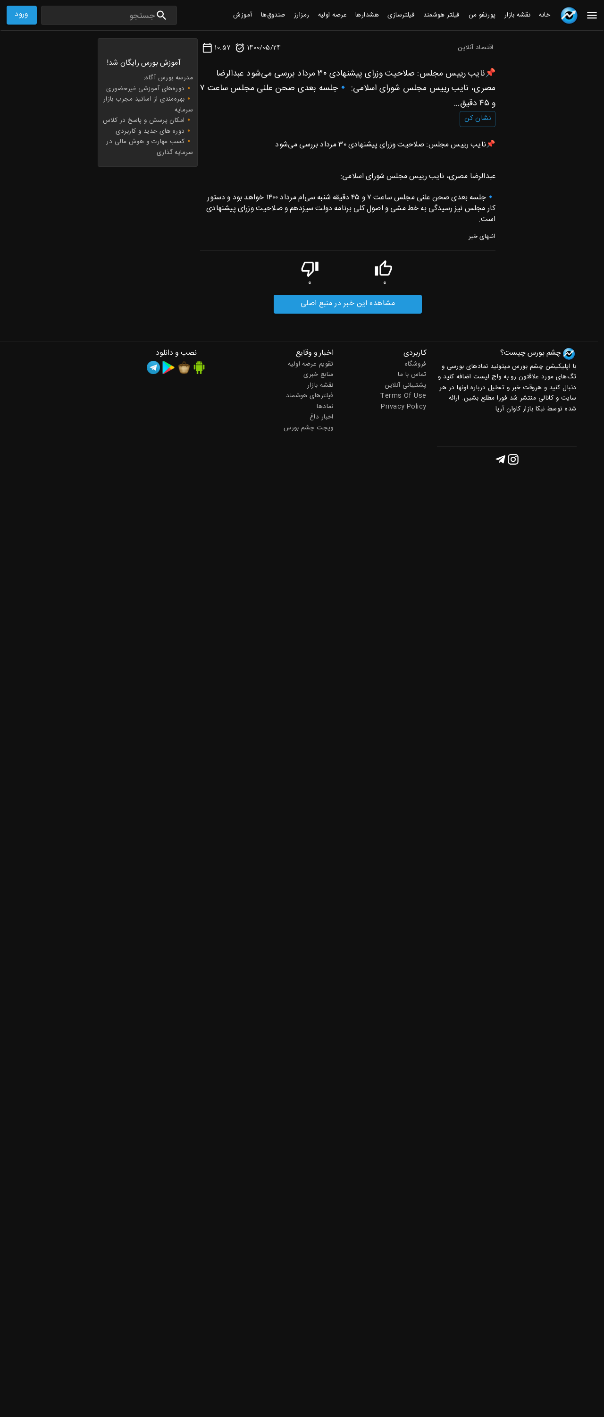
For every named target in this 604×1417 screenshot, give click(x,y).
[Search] (98, 17)
